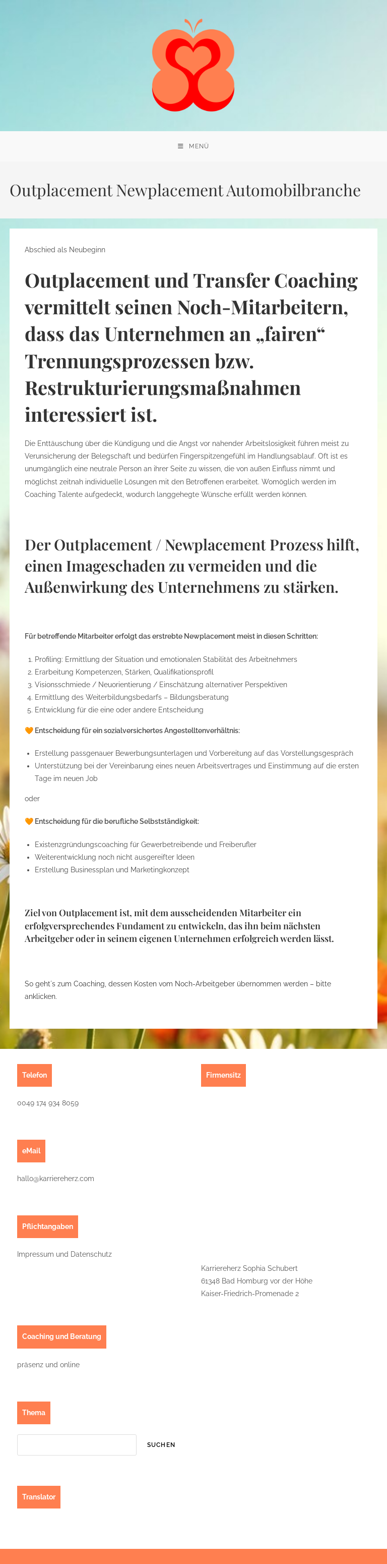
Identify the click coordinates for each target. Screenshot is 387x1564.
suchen (161, 1444)
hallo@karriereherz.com (55, 1179)
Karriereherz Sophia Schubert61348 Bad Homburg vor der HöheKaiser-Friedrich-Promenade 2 (256, 1281)
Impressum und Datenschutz (64, 1254)
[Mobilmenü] (193, 146)
